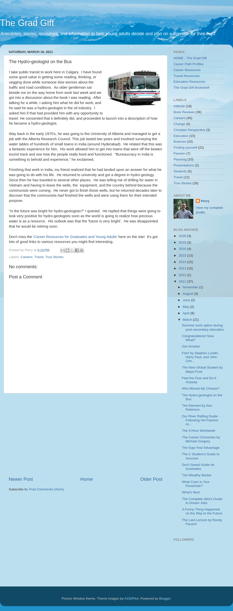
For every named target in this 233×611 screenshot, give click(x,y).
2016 (183, 249)
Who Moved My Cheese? (201, 388)
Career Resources (187, 70)
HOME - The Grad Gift (190, 58)
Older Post (151, 479)
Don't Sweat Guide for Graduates (198, 467)
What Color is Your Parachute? (196, 484)
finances (180, 141)
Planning (180, 159)
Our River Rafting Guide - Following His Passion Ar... (201, 420)
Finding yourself (185, 147)
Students (180, 171)
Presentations (184, 165)
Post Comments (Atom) (46, 489)
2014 (183, 262)
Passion (179, 153)
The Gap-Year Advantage (201, 448)
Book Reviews (184, 112)
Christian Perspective (189, 130)
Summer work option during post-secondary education (203, 327)
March (188, 319)
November (191, 287)
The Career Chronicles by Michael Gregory (201, 439)
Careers (26, 257)
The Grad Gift (27, 23)
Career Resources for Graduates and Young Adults (75, 237)
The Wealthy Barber (197, 475)
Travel (39, 257)
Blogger (165, 598)
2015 (183, 255)
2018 (183, 242)
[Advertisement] (99, 434)
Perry (205, 201)
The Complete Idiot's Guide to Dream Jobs (202, 501)
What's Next (191, 492)
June (187, 300)
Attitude (179, 106)
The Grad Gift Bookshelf (191, 87)
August (188, 293)
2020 (183, 236)
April (186, 313)
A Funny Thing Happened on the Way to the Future (202, 511)
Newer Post (21, 479)
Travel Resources (187, 76)
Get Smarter (191, 346)
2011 (183, 281)
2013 (183, 268)
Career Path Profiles (189, 64)
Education (181, 136)
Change (179, 124)
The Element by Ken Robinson (197, 407)
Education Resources (189, 81)
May (186, 307)
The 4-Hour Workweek (198, 430)
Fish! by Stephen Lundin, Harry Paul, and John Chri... (200, 357)
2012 (183, 275)
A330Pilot (131, 598)
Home (86, 479)
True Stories (54, 257)
